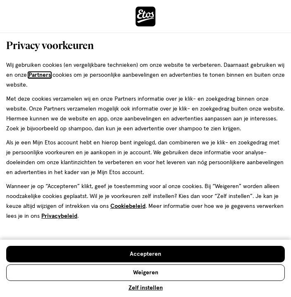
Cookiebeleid (128, 206)
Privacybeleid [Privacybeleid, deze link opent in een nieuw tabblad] (59, 216)
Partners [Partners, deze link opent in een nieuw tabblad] (40, 75)
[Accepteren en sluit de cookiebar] (145, 254)
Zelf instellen (146, 288)
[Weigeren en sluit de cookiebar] (145, 272)
